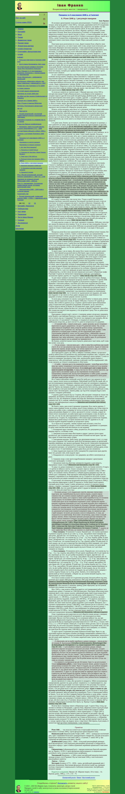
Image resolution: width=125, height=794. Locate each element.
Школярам (20, 246)
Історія (20, 57)
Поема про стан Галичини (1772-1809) (31, 91)
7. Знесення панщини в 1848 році (30, 178)
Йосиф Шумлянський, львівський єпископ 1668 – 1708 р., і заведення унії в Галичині (32, 213)
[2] (29, 218)
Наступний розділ (88, 777)
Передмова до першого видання (29, 156)
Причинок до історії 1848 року (28, 100)
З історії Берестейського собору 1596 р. (31, 141)
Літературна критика (26, 48)
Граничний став (22, 208)
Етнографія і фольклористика (29, 54)
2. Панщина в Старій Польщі (28, 161)
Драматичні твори (25, 42)
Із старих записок (23, 94)
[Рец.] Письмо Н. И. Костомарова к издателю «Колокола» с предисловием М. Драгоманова (31, 77)
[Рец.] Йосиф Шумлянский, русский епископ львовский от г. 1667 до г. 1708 (31, 189)
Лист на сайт (21, 18)
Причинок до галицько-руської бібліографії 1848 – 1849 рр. (28, 193)
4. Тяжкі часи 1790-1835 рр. (28, 168)
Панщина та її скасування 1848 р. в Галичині (79, 15)
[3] (35, 218)
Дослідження (23, 240)
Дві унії (19, 117)
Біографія (21, 32)
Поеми (20, 38)
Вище (79, 777)
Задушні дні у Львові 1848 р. (27, 108)
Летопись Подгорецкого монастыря (29, 114)
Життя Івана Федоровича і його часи (32, 68)
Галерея (21, 237)
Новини (21, 29)
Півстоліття (23, 119)
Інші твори (22, 227)
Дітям (18, 243)
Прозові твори (23, 45)
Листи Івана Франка (25, 234)
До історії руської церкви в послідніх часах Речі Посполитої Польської (30, 72)
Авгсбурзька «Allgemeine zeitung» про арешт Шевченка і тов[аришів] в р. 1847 (31, 87)
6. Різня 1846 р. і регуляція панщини (31, 175)
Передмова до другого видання (29, 153)
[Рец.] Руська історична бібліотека (29, 111)
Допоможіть (62, 783)
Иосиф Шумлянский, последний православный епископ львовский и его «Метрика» (31, 124)
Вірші (20, 35)
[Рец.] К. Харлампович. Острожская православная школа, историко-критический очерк (30, 199)
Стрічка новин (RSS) (24, 22)
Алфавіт (20, 61)
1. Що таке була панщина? (28, 158)
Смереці (36, 792)
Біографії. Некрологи (26, 221)
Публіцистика (23, 224)
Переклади (22, 230)
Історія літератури (25, 51)
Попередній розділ (69, 777)
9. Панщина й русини (26, 185)
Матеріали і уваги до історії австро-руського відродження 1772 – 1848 (30, 137)
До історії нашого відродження (28, 97)
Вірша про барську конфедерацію (29, 133)
